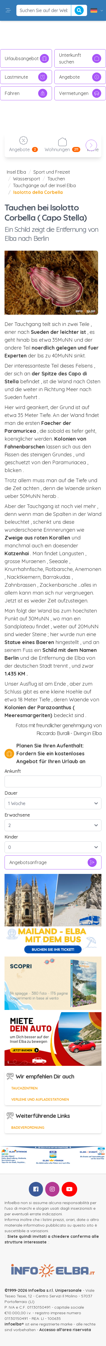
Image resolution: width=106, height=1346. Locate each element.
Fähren (26, 93)
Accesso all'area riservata (65, 1329)
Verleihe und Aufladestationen (40, 1099)
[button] (8, 10)
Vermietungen (80, 93)
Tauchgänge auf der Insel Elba (44, 185)
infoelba (13, 1324)
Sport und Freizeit (51, 172)
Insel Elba (16, 172)
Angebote (80, 76)
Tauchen (56, 179)
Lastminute (26, 76)
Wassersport (26, 179)
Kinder (11, 837)
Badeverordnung (27, 1127)
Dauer (11, 793)
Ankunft (13, 771)
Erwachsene (17, 815)
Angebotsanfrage (53, 862)
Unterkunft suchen (80, 58)
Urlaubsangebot (27, 58)
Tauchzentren (24, 1088)
